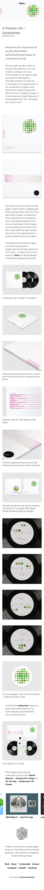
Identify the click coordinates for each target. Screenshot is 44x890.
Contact (35, 864)
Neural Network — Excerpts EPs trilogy (20, 777)
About (14, 864)
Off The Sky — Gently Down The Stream (19, 783)
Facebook (32, 868)
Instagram (12, 868)
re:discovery (22, 705)
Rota (17, 255)
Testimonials (24, 864)
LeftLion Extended (26, 877)
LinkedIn (22, 868)
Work (7, 864)
